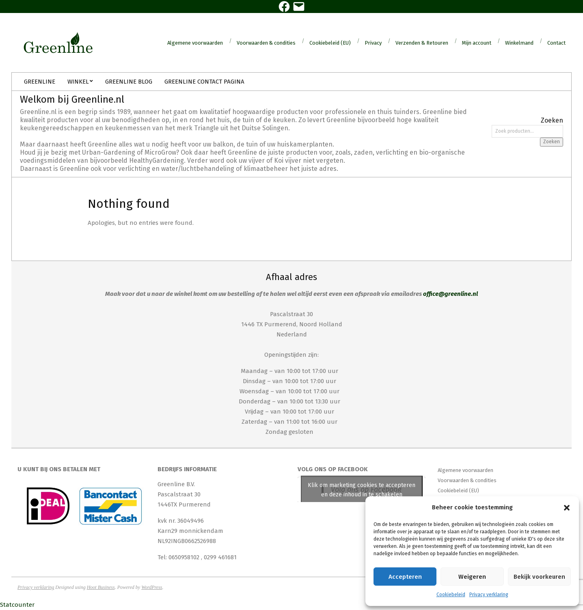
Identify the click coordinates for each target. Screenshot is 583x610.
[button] (567, 508)
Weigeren (472, 576)
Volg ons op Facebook (333, 469)
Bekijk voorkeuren (539, 576)
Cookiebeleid (450, 594)
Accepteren (405, 576)
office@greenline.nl (450, 293)
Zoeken (551, 141)
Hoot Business (101, 587)
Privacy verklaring (488, 594)
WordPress (151, 587)
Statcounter (17, 604)
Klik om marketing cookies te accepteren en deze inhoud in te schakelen (361, 490)
